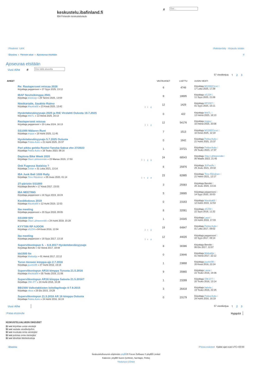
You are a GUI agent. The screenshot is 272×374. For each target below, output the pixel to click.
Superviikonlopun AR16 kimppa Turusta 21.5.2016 (50, 270)
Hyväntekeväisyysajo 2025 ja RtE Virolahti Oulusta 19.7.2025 (57, 113)
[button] (245, 74)
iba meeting (25, 209)
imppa (207, 121)
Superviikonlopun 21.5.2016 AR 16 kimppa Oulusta (51, 296)
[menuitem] (21, 48)
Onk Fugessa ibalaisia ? (33, 165)
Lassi (207, 217)
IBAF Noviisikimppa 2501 (34, 95)
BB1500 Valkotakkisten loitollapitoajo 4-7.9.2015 (49, 287)
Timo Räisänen (35, 177)
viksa (30, 290)
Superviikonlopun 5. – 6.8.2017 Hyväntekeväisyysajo (52, 245)
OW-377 (32, 282)
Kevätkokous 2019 (30, 200)
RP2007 (208, 103)
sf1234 (207, 94)
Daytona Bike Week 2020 (34, 156)
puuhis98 (32, 265)
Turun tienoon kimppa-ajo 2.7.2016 (40, 262)
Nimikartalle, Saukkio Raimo (36, 103)
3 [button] (241, 75)
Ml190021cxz (211, 86)
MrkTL (31, 116)
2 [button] (237, 75)
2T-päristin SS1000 (30, 183)
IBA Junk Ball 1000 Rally (34, 174)
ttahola (207, 287)
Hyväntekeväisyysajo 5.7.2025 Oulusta (43, 139)
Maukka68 (33, 106)
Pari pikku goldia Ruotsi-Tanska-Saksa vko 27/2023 (51, 147)
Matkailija (32, 256)
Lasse (207, 270)
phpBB (124, 354)
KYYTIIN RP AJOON (31, 226)
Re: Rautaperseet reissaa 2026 (38, 86)
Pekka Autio (34, 142)
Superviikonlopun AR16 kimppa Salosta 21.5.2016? (51, 279)
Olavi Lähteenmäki (37, 159)
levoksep (32, 98)
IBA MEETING (27, 192)
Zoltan (31, 168)
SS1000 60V (25, 217)
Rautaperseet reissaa (32, 121)
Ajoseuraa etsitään (23, 64)
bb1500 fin (24, 253)
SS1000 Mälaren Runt (32, 130)
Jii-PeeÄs (209, 165)
